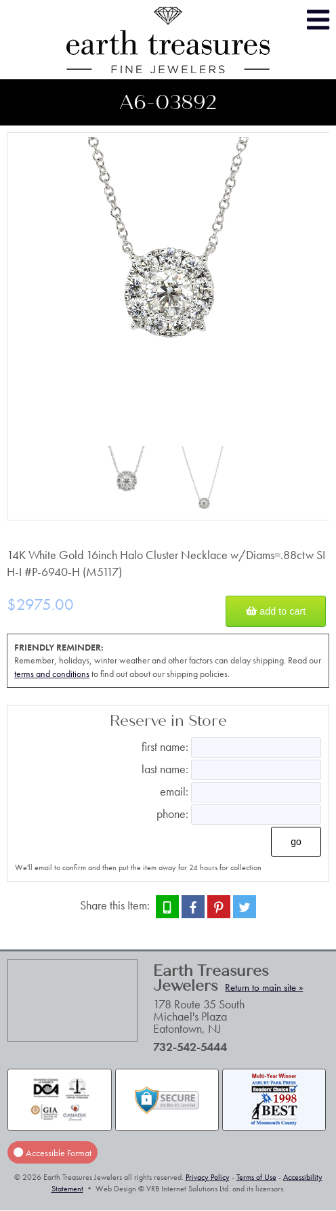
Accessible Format (52, 1153)
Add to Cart (276, 611)
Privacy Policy (208, 1177)
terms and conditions (51, 674)
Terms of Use (256, 1177)
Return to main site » (264, 987)
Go (296, 841)
